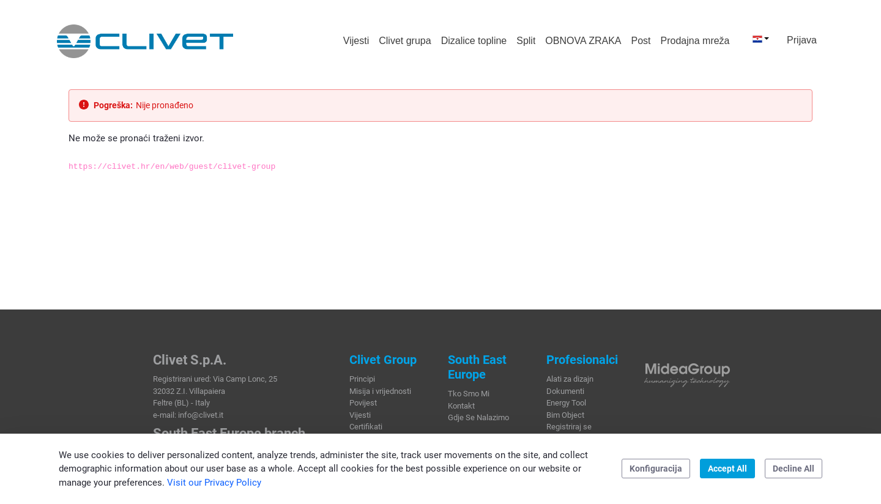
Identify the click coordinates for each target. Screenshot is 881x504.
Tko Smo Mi (468, 393)
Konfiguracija (656, 468)
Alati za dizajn (569, 379)
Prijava (802, 40)
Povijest (363, 402)
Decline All (793, 468)
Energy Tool (566, 402)
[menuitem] (356, 41)
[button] (761, 38)
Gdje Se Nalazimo (478, 417)
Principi (362, 379)
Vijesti (360, 415)
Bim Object (565, 415)
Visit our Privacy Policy (214, 482)
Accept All (727, 468)
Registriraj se (569, 426)
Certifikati (365, 426)
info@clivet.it (200, 415)
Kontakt (461, 405)
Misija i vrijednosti (380, 391)
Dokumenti (565, 391)
